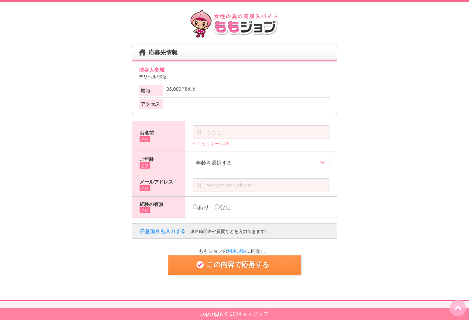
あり (201, 207)
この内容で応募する (234, 264)
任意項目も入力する (204, 230)
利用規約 (236, 251)
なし (223, 207)
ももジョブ (256, 313)
